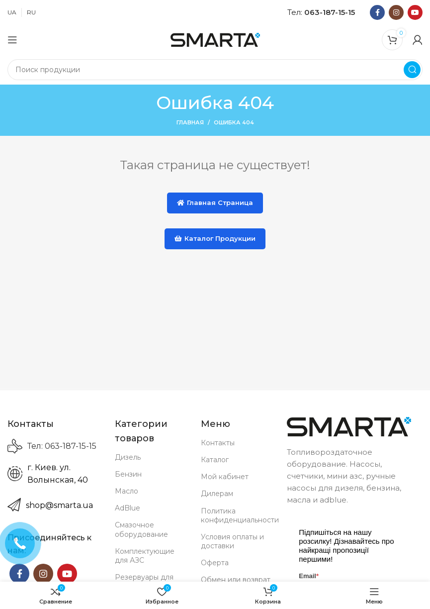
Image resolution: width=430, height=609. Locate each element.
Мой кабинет (225, 476)
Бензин (128, 474)
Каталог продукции (215, 238)
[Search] (215, 69)
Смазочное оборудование (141, 529)
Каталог (215, 459)
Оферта (215, 562)
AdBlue (127, 508)
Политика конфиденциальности (236, 515)
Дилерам (217, 493)
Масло (126, 491)
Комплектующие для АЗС (144, 556)
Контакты (218, 442)
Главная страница (215, 202)
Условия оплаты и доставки (232, 541)
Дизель (128, 457)
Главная (190, 122)
